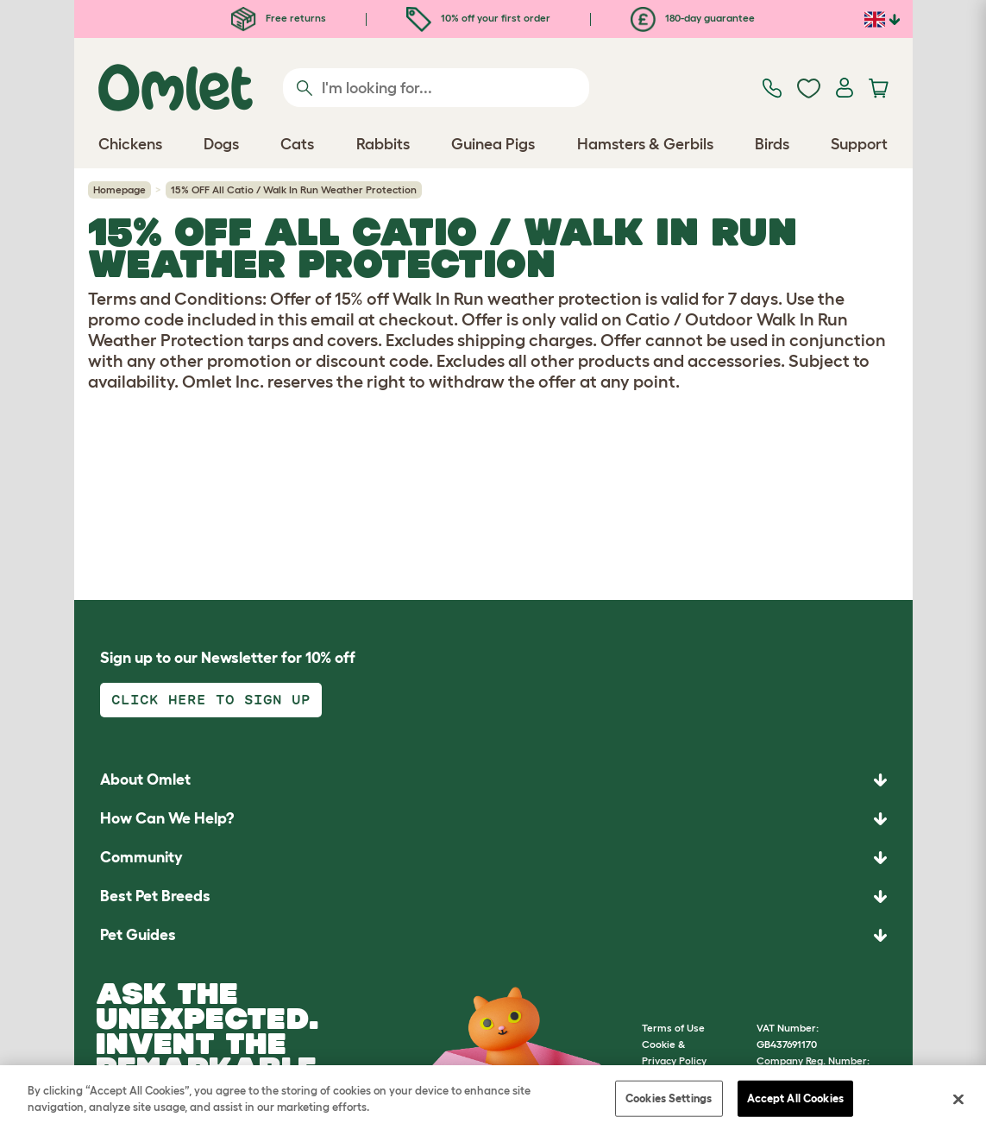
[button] (493, 935)
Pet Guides (138, 935)
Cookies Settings (668, 1098)
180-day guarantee (693, 17)
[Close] (958, 1099)
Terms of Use (673, 1027)
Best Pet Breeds (155, 896)
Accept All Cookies (795, 1098)
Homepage (119, 189)
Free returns (278, 17)
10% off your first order (478, 17)
